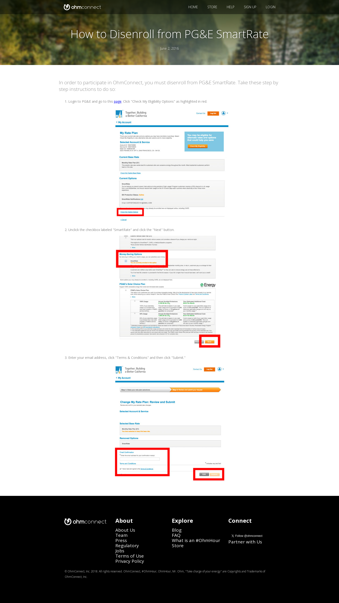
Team (121, 535)
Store (178, 545)
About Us (125, 530)
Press (121, 540)
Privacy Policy (129, 561)
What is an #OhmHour (196, 540)
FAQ (176, 535)
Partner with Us (245, 542)
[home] (82, 7)
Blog (177, 530)
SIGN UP (250, 7)
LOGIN (270, 7)
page (117, 101)
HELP (230, 7)
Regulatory (127, 545)
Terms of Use (129, 556)
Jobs (119, 551)
